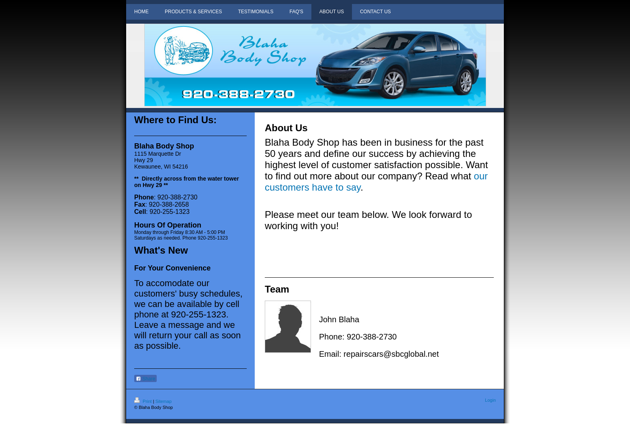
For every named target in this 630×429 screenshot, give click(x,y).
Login (490, 400)
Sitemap (163, 401)
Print (143, 401)
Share (145, 379)
